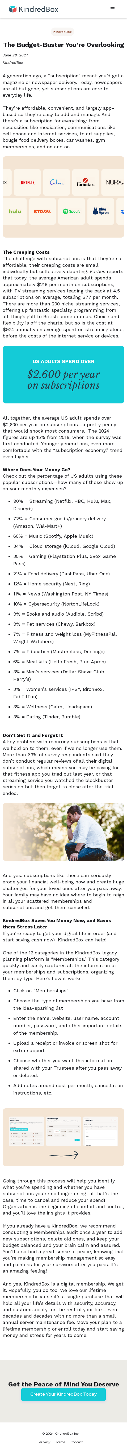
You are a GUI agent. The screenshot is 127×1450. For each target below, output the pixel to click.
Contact (76, 1442)
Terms (60, 1442)
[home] (32, 7)
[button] (113, 9)
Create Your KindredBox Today (63, 1394)
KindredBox (62, 32)
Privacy (44, 1442)
